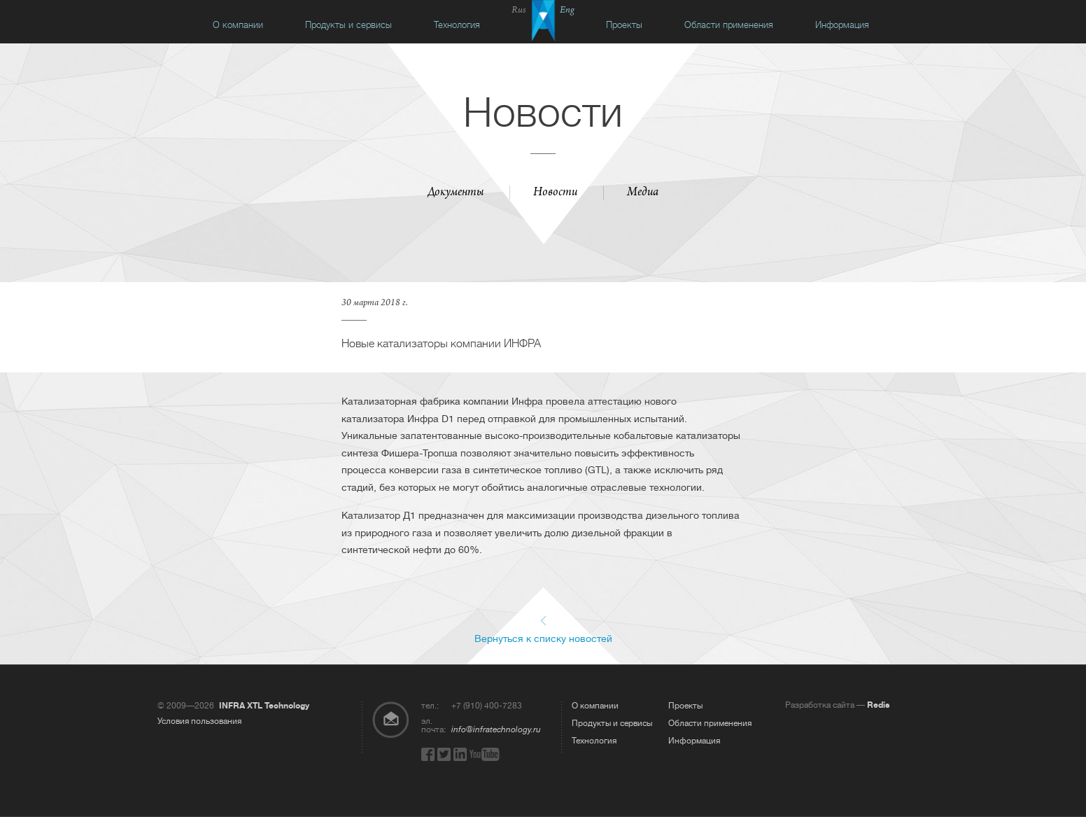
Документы (456, 193)
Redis (878, 705)
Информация (842, 25)
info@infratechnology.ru (496, 729)
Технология (457, 25)
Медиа (642, 193)
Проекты (624, 25)
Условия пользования (199, 721)
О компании (238, 25)
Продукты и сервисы (348, 25)
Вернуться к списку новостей (543, 638)
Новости (555, 193)
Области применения (728, 25)
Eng (567, 11)
